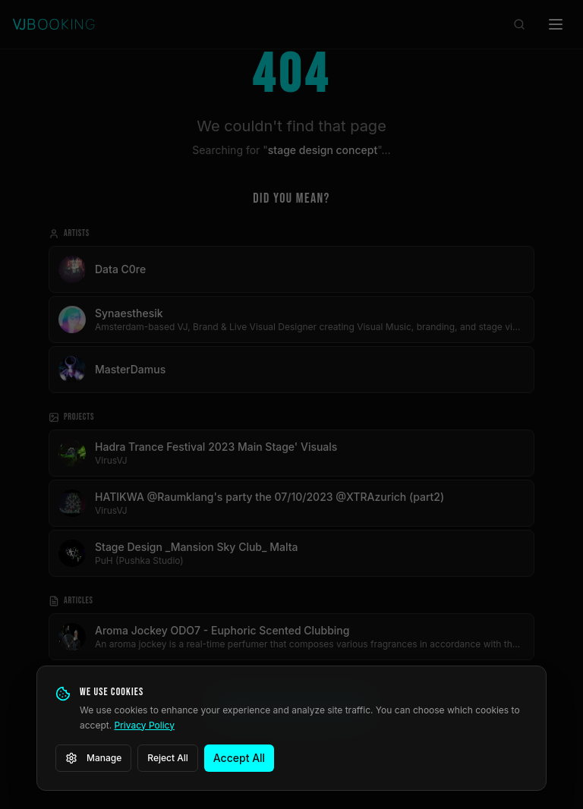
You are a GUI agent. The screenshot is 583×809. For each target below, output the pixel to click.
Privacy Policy (145, 725)
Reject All (167, 757)
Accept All (239, 757)
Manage (93, 758)
